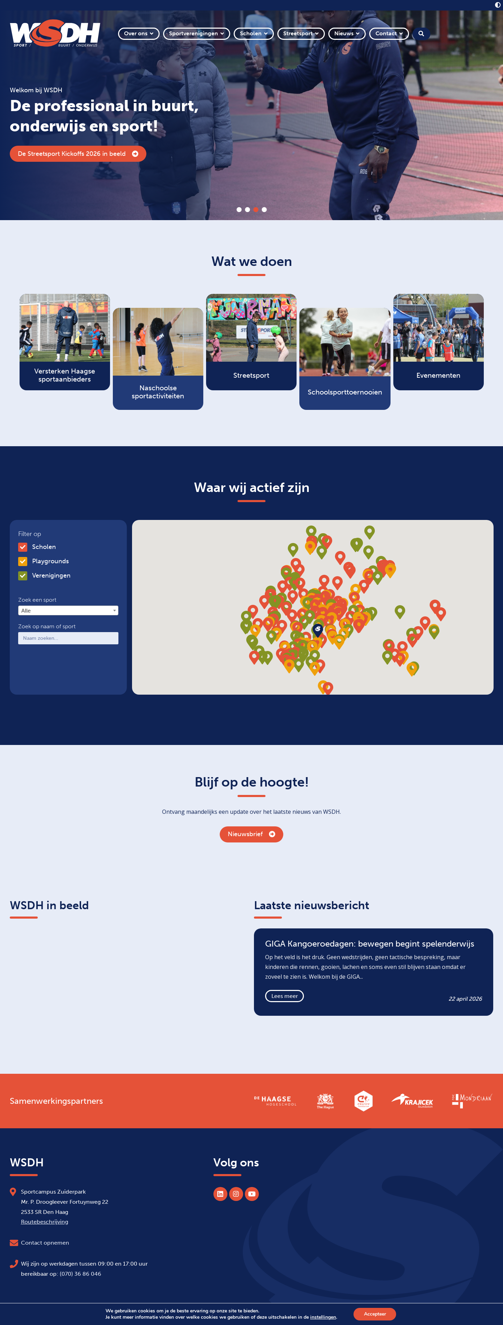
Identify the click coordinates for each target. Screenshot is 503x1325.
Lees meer (284, 996)
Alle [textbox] (26, 610)
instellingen (323, 1317)
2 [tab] (247, 209)
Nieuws (343, 33)
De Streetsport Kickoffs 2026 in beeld (78, 154)
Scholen (251, 33)
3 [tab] (255, 209)
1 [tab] (238, 209)
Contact (386, 33)
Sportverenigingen (193, 33)
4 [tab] (264, 209)
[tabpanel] (251, 115)
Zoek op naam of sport (46, 626)
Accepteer (375, 1314)
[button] (339, 614)
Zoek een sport (37, 600)
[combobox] (68, 610)
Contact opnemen (45, 1242)
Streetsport (298, 33)
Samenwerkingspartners (56, 1101)
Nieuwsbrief (251, 834)
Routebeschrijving (44, 1221)
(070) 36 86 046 (80, 1273)
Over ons (135, 33)
